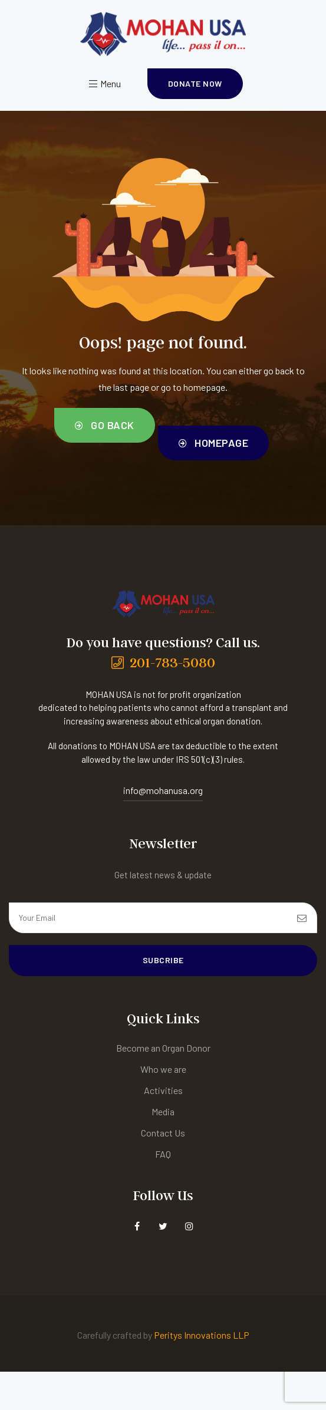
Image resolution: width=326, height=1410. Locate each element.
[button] (195, 83)
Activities (163, 1090)
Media (163, 1111)
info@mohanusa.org (163, 790)
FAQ (163, 1153)
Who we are (163, 1069)
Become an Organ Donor (163, 1047)
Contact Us (163, 1132)
